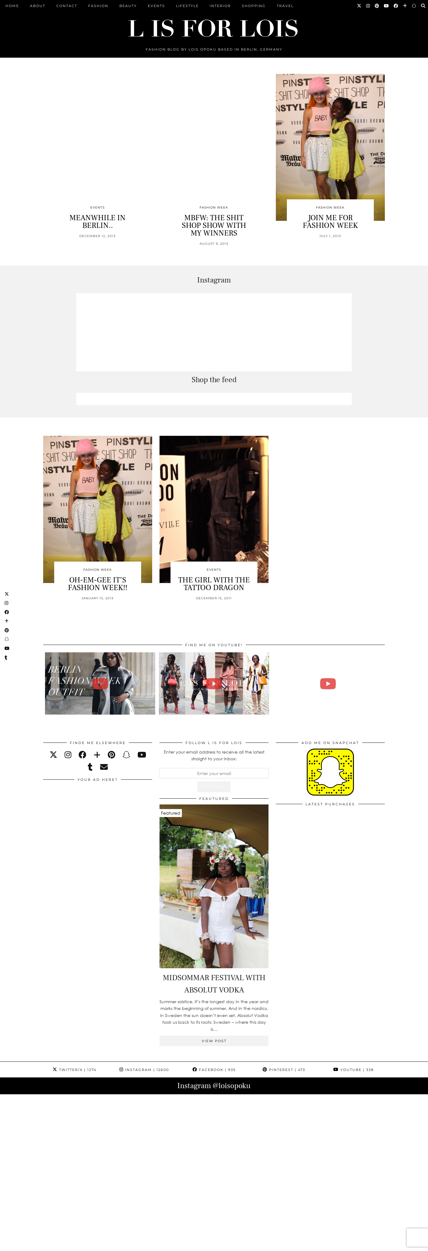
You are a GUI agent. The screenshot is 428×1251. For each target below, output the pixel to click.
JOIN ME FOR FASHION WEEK (330, 221)
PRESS (177, 1244)
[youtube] (141, 754)
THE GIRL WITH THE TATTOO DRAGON (214, 584)
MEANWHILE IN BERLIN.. (97, 221)
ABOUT (37, 6)
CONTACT (66, 6)
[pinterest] (111, 754)
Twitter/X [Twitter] (74, 1070)
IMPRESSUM (204, 1244)
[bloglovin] (97, 754)
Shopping (254, 6)
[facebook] (82, 754)
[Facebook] (396, 6)
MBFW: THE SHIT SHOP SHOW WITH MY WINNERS (214, 225)
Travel (285, 6)
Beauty (128, 6)
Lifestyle (187, 6)
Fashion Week (214, 207)
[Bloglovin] (405, 6)
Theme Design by (358, 1244)
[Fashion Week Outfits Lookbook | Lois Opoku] (214, 683)
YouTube (353, 1070)
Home (12, 6)
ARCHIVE (154, 1244)
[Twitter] (359, 6)
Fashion (98, 6)
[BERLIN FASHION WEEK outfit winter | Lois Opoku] (100, 683)
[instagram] (68, 754)
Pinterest (284, 1070)
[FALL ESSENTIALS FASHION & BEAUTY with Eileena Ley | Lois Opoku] (328, 683)
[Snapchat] (414, 6)
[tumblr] (90, 767)
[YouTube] (386, 6)
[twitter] (53, 754)
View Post (214, 1041)
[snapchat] (126, 754)
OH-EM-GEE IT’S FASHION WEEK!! (97, 584)
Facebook (214, 1070)
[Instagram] (368, 6)
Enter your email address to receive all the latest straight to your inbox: (214, 755)
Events (156, 6)
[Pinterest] (377, 6)
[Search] (423, 6)
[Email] (104, 767)
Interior (220, 6)
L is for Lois (73, 1244)
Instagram (144, 1070)
